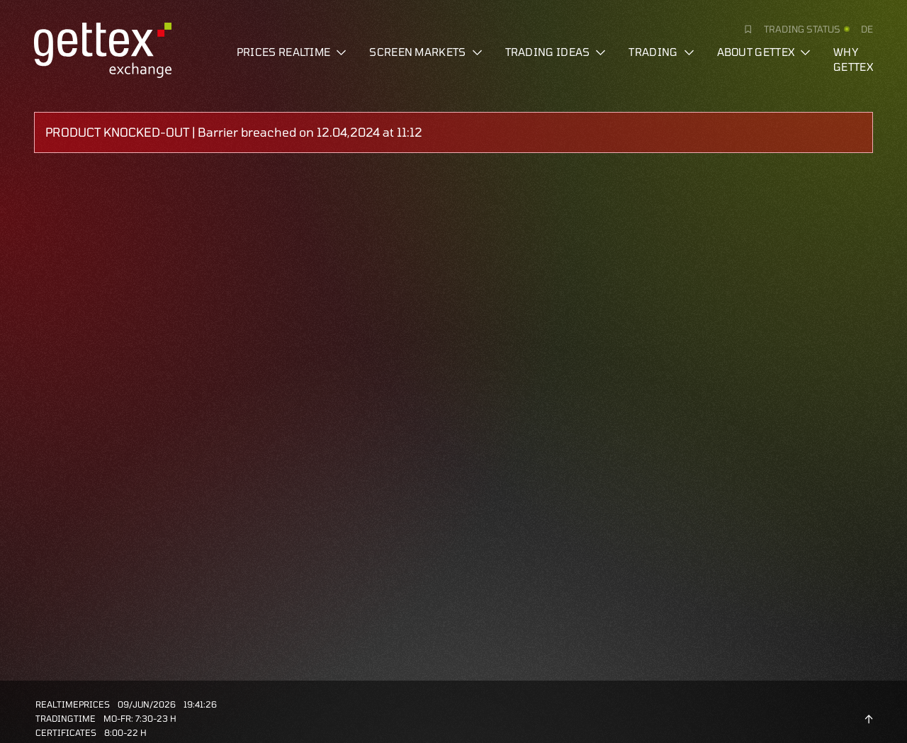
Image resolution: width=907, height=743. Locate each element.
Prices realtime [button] (292, 51)
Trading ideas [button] (556, 51)
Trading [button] (661, 51)
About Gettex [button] (764, 51)
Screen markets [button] (425, 51)
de (867, 29)
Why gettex (853, 59)
